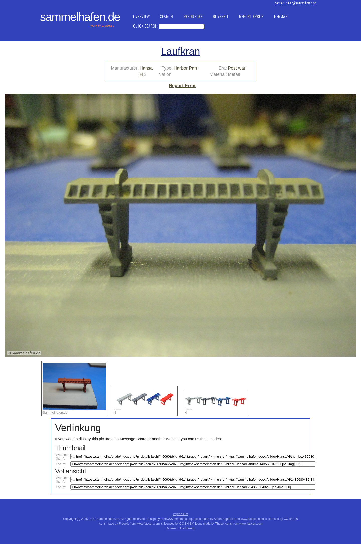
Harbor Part (185, 68)
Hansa (146, 68)
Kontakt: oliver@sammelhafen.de (295, 2)
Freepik (124, 523)
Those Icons (223, 523)
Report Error (251, 16)
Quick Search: (168, 26)
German (281, 16)
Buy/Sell (221, 16)
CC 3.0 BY (186, 523)
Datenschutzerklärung (180, 528)
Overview (141, 16)
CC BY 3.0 (291, 519)
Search (166, 16)
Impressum (180, 514)
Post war (236, 68)
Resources (193, 16)
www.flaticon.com (252, 519)
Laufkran (180, 51)
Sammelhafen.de (80, 16)
